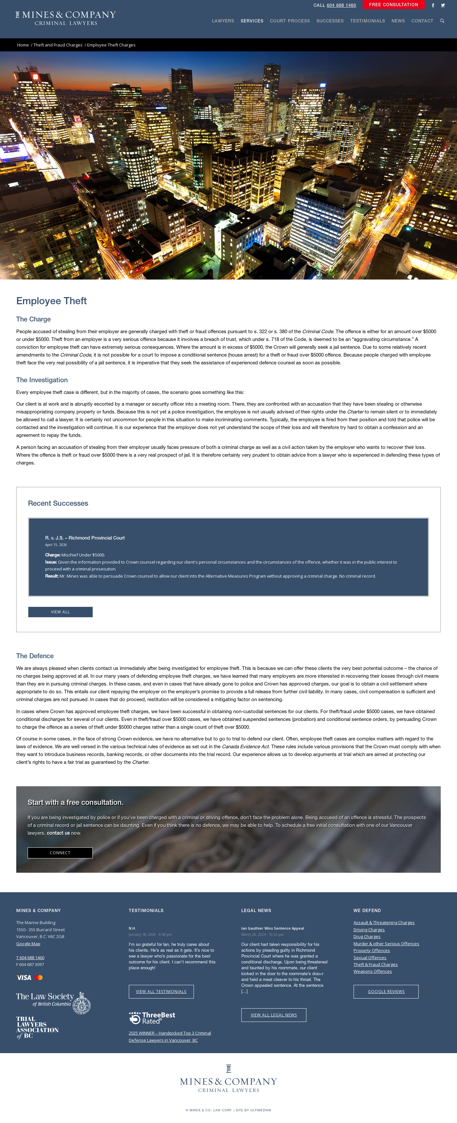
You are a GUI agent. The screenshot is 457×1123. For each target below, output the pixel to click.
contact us (58, 833)
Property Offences (372, 950)
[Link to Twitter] (443, 5)
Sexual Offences (370, 957)
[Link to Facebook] (433, 5)
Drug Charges (367, 936)
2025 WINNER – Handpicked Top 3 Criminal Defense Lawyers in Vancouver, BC (170, 1033)
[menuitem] (392, 5)
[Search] (442, 33)
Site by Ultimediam (253, 1110)
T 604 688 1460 (30, 957)
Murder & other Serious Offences (386, 944)
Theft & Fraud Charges (376, 964)
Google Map (28, 944)
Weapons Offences (373, 971)
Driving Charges (369, 930)
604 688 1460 (341, 5)
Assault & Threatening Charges (384, 922)
